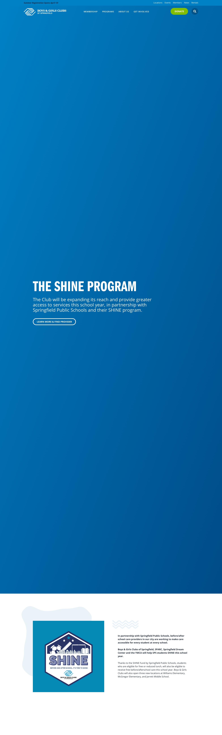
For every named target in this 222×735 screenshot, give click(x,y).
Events (168, 2)
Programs (108, 11)
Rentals (194, 2)
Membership (91, 11)
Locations (157, 2)
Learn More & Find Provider (54, 321)
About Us (124, 11)
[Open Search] (194, 11)
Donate (179, 11)
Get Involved (141, 11)
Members (177, 2)
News (186, 2)
